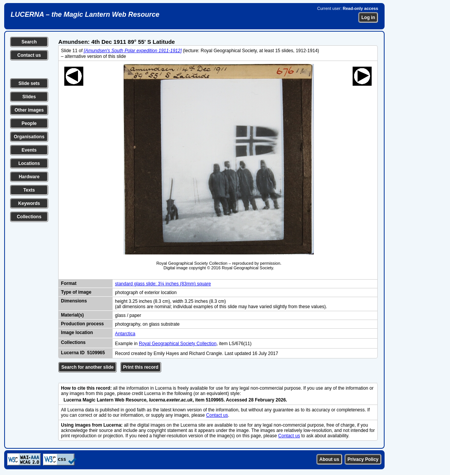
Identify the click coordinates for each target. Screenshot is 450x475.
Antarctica (125, 333)
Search (29, 42)
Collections (29, 216)
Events (29, 150)
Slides (29, 96)
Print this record (141, 367)
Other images (29, 110)
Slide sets (29, 83)
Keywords (29, 203)
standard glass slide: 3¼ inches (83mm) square (163, 283)
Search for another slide (87, 367)
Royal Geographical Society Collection (177, 343)
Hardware (29, 176)
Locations (29, 163)
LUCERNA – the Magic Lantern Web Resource (85, 14)
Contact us (29, 55)
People (29, 123)
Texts (29, 190)
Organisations (29, 136)
